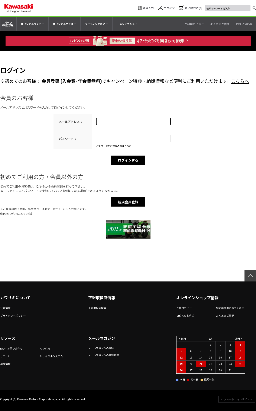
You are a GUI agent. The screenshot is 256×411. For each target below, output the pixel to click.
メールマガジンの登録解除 (103, 355)
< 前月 (182, 338)
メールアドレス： (71, 122)
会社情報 (5, 308)
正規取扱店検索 (97, 308)
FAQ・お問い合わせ (11, 348)
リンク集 (45, 348)
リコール (5, 356)
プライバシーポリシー (13, 315)
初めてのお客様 (185, 315)
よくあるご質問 (225, 315)
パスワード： (68, 139)
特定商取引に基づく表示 (230, 308)
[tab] (32, 24)
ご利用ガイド (184, 308)
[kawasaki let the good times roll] (18, 8)
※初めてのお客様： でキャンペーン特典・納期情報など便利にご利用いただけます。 (124, 80)
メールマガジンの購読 (101, 348)
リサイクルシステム (51, 356)
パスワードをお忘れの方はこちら (113, 146)
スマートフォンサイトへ (238, 399)
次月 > (239, 338)
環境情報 (5, 364)
